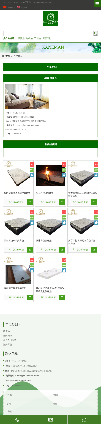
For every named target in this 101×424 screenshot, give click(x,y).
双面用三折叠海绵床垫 (15, 288)
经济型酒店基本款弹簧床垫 (17, 193)
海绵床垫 (7, 336)
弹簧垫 (21, 38)
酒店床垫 (46, 38)
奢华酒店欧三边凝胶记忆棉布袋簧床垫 (82, 194)
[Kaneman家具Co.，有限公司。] (50, 48)
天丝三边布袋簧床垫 (14, 240)
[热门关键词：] (95, 33)
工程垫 (37, 38)
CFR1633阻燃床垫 (44, 193)
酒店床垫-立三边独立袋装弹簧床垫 (82, 242)
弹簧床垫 (7, 344)
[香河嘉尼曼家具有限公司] (50, 18)
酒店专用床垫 (9, 340)
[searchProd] (48, 33)
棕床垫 (6, 331)
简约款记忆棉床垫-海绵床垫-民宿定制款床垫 (50, 290)
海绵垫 (29, 38)
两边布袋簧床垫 (44, 240)
